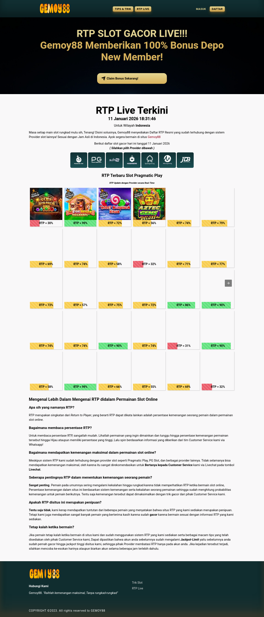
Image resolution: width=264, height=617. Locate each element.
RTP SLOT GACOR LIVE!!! (132, 33)
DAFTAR (217, 9)
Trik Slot (137, 582)
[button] (46, 207)
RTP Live (137, 588)
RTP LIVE (143, 9)
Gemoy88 (154, 137)
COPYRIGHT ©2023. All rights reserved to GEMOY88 (67, 610)
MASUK (201, 9)
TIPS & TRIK (123, 9)
